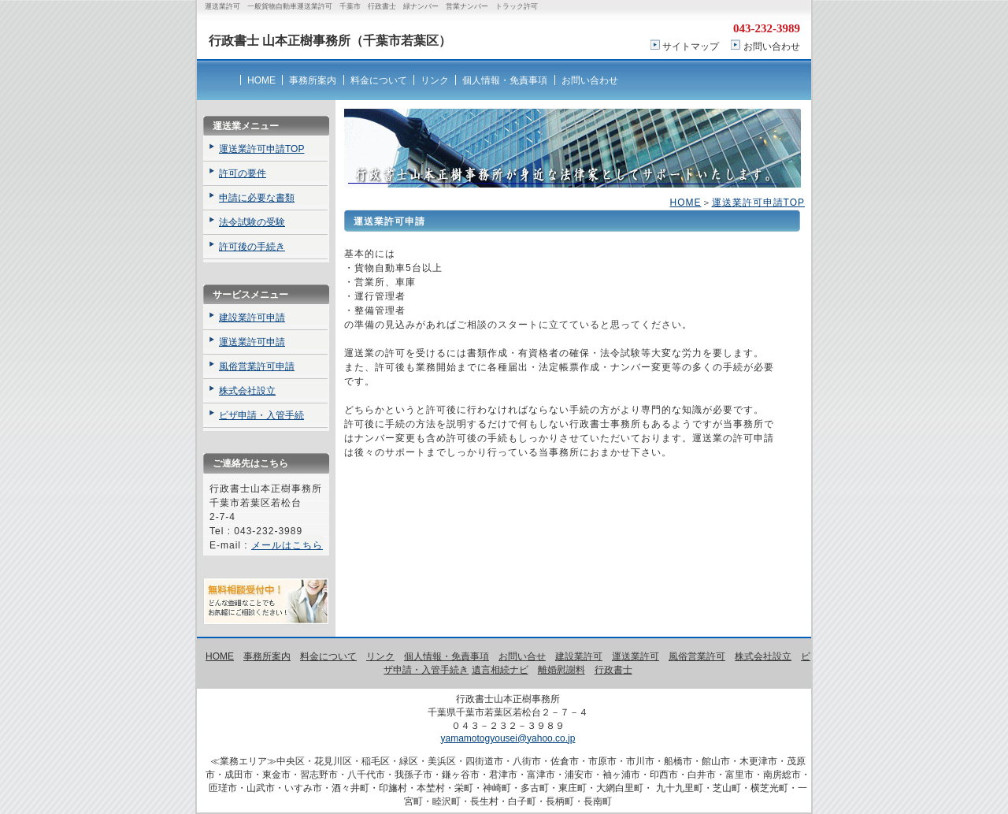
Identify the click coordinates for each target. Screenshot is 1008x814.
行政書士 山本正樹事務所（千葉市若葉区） (330, 40)
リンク (435, 80)
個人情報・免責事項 (504, 80)
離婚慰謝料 (561, 669)
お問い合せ (522, 656)
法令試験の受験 (252, 222)
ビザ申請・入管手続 (261, 415)
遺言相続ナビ (500, 669)
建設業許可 (578, 656)
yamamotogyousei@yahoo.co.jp (508, 738)
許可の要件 (242, 173)
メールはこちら (287, 545)
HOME (261, 80)
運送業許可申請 (252, 342)
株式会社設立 (247, 390)
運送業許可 (635, 656)
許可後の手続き (252, 246)
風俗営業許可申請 (257, 366)
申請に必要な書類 (257, 197)
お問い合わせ (771, 46)
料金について (378, 80)
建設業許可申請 (252, 317)
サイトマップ (690, 46)
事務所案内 (312, 80)
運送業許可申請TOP (758, 202)
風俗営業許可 (697, 656)
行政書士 (613, 669)
